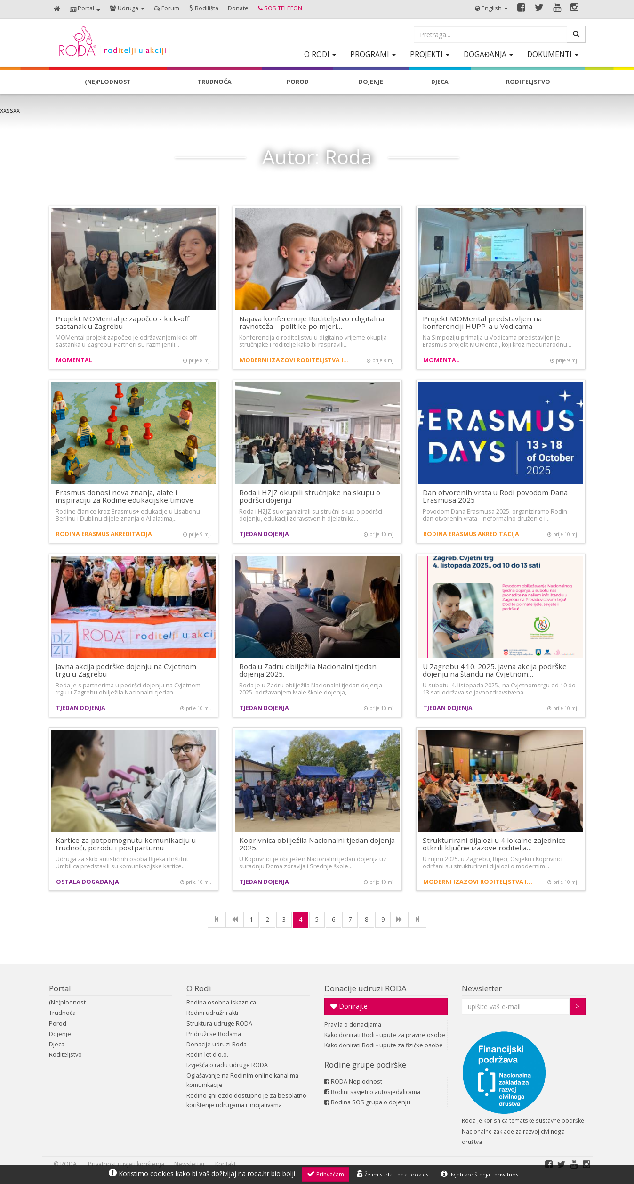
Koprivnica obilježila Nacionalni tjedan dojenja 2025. (317, 844)
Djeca (56, 1044)
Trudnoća (62, 1013)
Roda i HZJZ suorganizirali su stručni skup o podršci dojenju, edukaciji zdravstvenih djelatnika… (310, 515)
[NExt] (399, 920)
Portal (60, 988)
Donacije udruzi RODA (365, 988)
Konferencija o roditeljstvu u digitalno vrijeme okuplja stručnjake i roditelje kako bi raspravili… (313, 341)
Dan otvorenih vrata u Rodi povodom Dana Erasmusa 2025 (495, 496)
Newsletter (482, 988)
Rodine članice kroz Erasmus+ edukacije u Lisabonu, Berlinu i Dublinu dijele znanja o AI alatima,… (128, 515)
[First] (217, 920)
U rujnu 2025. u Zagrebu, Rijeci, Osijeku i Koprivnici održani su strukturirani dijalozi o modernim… (492, 862)
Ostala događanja (87, 882)
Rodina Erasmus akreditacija (104, 534)
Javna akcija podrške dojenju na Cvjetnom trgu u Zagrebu (126, 670)
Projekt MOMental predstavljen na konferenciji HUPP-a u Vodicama (482, 322)
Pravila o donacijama (352, 1025)
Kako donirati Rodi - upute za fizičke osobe (383, 1045)
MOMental (74, 360)
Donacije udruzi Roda (216, 1044)
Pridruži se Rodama (213, 1034)
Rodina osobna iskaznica (221, 1002)
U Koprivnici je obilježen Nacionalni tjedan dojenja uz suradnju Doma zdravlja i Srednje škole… (312, 862)
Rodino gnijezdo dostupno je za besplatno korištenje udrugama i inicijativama (246, 1100)
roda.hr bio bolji (271, 1173)
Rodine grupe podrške (365, 1064)
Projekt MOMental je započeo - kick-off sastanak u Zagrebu (122, 322)
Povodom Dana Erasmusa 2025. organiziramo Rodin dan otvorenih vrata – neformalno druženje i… (495, 515)
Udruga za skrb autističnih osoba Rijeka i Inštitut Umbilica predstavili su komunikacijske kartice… (122, 862)
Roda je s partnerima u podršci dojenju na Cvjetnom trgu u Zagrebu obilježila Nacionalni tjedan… (128, 688)
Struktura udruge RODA (219, 1024)
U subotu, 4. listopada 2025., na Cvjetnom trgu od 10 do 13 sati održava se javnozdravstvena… (499, 688)
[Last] (417, 920)
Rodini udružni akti (212, 1013)
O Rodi (198, 988)
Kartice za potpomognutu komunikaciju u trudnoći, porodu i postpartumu (126, 844)
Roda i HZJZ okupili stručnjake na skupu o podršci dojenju (309, 496)
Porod (57, 1024)
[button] (85, 9)
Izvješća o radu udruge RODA (227, 1065)
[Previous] (234, 920)
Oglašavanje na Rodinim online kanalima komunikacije (242, 1080)
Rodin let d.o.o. (207, 1055)
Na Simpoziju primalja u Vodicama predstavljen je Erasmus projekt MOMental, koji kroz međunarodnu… (497, 341)
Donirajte (349, 1006)
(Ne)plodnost (67, 1002)
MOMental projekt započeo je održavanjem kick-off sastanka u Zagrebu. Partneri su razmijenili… (126, 341)
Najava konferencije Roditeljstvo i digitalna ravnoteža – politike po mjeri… (311, 322)
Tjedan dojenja (264, 534)
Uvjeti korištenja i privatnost (480, 1174)
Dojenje (60, 1034)
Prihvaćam (325, 1174)
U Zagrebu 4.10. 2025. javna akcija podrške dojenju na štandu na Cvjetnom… (495, 670)
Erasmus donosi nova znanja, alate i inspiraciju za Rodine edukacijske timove (124, 496)
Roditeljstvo (65, 1055)
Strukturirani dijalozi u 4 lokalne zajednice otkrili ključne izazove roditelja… (494, 844)
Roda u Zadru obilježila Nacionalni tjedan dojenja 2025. (308, 670)
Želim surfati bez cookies (392, 1174)
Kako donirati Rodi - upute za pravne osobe (384, 1035)
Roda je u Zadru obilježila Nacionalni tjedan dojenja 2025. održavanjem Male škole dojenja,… (310, 688)
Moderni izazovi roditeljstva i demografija (295, 360)
